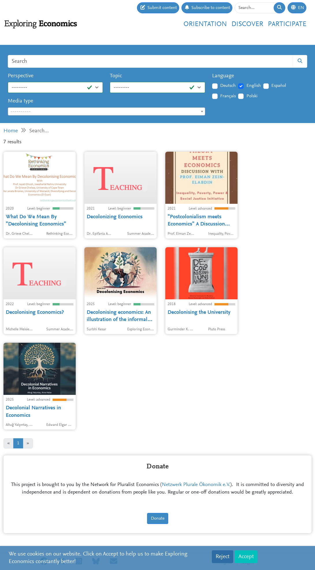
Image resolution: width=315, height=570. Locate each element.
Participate (287, 24)
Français (228, 96)
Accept (246, 557)
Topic (116, 76)
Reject (222, 557)
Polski (252, 96)
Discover (247, 24)
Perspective (21, 76)
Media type (20, 101)
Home (10, 131)
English (254, 85)
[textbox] (106, 112)
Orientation (205, 24)
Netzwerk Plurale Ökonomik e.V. (196, 484)
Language (223, 76)
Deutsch (228, 85)
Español (278, 85)
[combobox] (106, 111)
